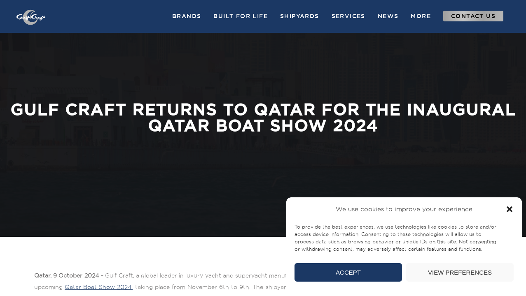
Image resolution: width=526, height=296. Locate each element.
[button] (509, 209)
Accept (348, 272)
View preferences (460, 272)
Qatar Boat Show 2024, (99, 287)
